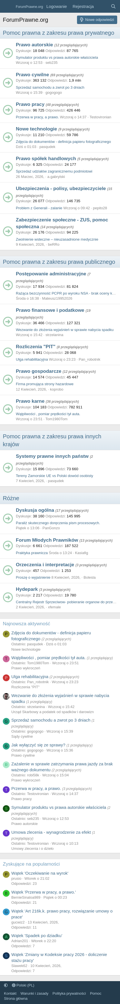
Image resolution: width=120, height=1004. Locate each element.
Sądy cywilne (22, 736)
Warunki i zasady (35, 993)
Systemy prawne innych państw (52, 456)
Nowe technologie (36, 129)
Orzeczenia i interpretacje (45, 564)
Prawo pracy (30, 104)
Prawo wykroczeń (25, 668)
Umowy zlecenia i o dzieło (32, 848)
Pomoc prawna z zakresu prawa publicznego (59, 262)
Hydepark (27, 589)
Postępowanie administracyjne (51, 273)
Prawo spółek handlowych (46, 158)
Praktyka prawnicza (32, 553)
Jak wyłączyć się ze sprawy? (38, 744)
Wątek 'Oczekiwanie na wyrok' (39, 873)
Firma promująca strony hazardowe (45, 384)
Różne (11, 498)
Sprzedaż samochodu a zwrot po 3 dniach (50, 87)
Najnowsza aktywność (26, 623)
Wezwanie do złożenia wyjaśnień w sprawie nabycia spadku (64, 330)
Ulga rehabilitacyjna (32, 359)
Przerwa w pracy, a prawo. (37, 117)
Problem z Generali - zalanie (39, 208)
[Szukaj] (113, 6)
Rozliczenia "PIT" (35, 346)
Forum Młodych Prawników (47, 540)
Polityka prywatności (69, 993)
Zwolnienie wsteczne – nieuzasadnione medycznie (57, 239)
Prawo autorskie (34, 44)
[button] (6, 985)
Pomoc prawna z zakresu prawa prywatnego (58, 33)
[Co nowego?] (102, 6)
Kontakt (10, 993)
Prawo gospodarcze (38, 371)
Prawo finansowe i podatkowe (50, 310)
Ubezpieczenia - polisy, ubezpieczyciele (61, 188)
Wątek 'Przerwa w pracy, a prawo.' (43, 892)
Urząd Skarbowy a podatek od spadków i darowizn (52, 712)
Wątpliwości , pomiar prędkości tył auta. (48, 414)
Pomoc (95, 993)
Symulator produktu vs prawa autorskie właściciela (57, 57)
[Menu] (7, 6)
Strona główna (15, 998)
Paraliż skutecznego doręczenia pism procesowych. (58, 523)
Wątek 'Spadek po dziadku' (36, 935)
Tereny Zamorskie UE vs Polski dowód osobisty (54, 476)
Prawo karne (30, 401)
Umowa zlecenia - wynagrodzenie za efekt (51, 832)
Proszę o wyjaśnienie (33, 577)
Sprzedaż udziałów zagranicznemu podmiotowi (54, 171)
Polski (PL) (23, 985)
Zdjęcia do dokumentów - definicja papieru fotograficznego (63, 142)
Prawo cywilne (32, 74)
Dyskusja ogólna (35, 510)
